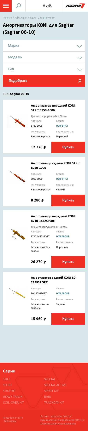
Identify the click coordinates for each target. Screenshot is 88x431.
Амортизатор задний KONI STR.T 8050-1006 (55, 165)
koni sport (62, 236)
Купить (68, 147)
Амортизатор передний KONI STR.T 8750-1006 (53, 108)
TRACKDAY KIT (54, 403)
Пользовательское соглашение (58, 423)
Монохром (10, 421)
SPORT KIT (51, 391)
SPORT (7, 385)
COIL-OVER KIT (13, 403)
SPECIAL (50, 379)
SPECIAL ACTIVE (55, 385)
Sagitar (34, 17)
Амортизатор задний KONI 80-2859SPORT (54, 280)
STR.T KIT (9, 391)
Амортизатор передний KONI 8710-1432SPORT (53, 219)
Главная (7, 17)
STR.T (7, 379)
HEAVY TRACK (12, 397)
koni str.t (62, 125)
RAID (47, 397)
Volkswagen (21, 17)
